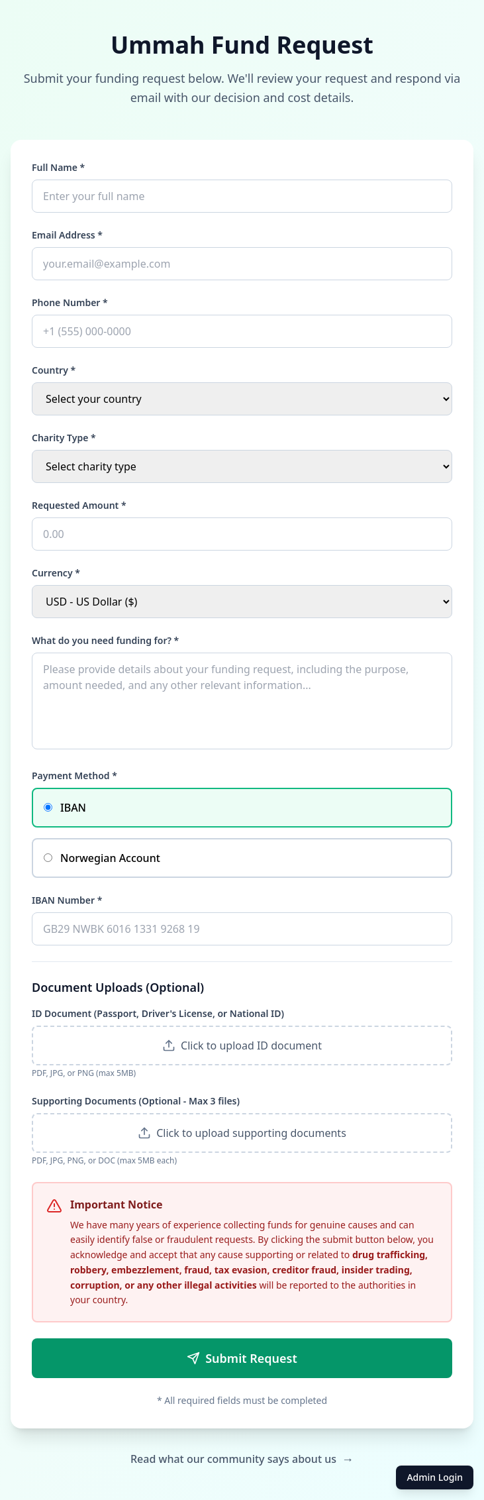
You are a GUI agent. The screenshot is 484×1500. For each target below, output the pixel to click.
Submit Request (242, 1358)
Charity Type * (64, 437)
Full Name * (58, 167)
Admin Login (435, 1477)
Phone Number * (70, 302)
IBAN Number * (67, 900)
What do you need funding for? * (105, 640)
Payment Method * (74, 775)
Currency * (56, 572)
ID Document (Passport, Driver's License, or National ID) (158, 1013)
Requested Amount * (79, 505)
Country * (53, 370)
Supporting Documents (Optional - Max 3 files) (136, 1101)
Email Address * (67, 235)
